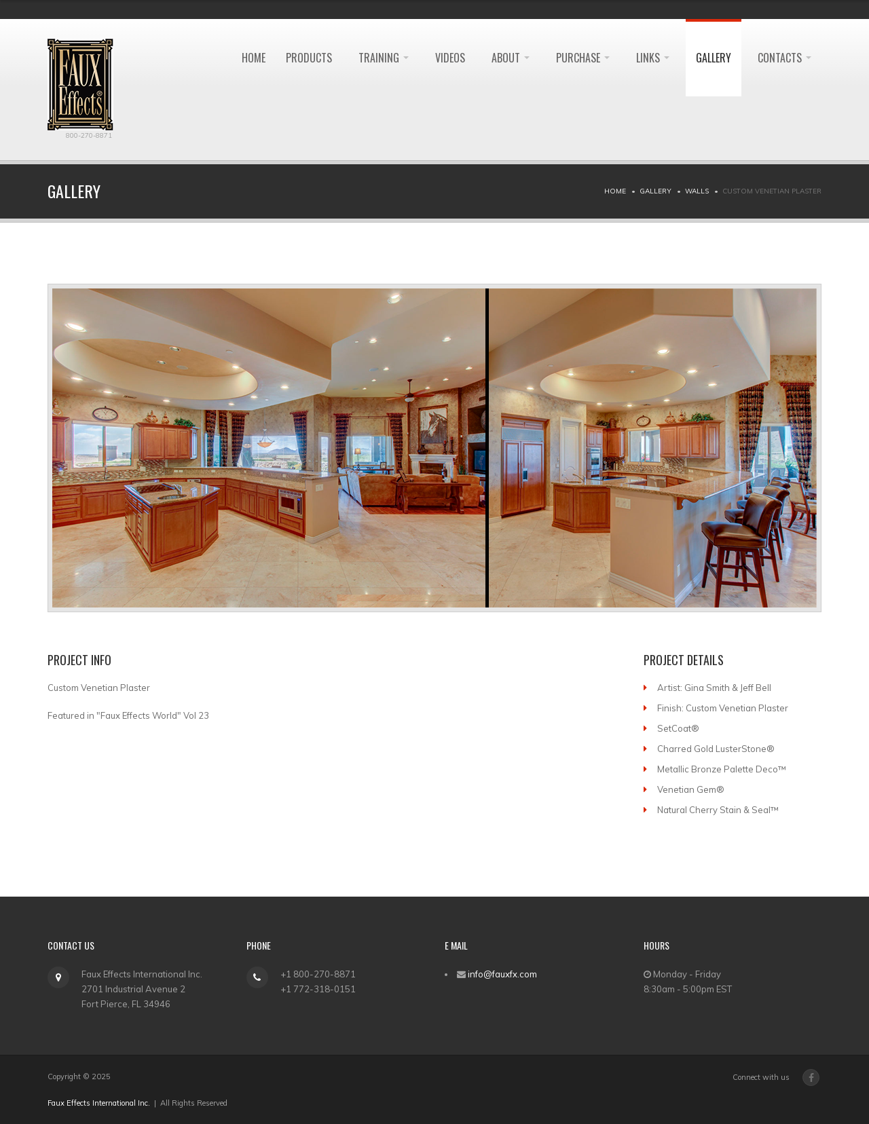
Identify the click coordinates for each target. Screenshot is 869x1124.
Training (383, 58)
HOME (253, 58)
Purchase (583, 58)
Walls (697, 191)
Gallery (713, 58)
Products (309, 58)
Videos (450, 58)
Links (652, 58)
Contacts (784, 58)
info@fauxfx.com (502, 974)
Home (615, 191)
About (511, 58)
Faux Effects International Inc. (99, 1103)
